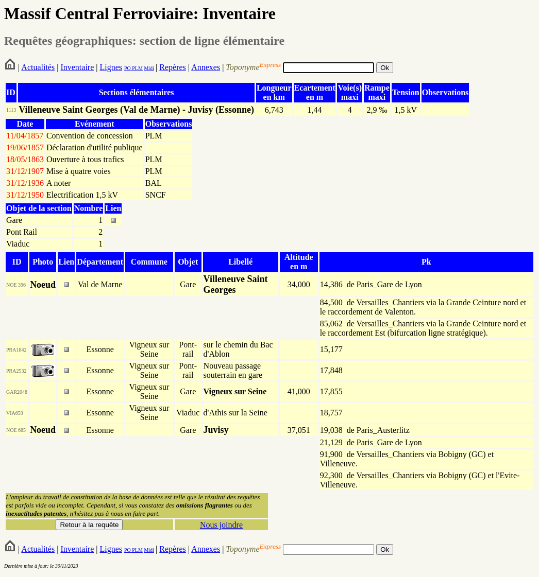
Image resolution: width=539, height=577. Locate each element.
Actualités (38, 67)
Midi (149, 68)
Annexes (205, 67)
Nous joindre (221, 524)
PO (127, 68)
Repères (172, 67)
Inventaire (77, 67)
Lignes (110, 67)
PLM (137, 68)
